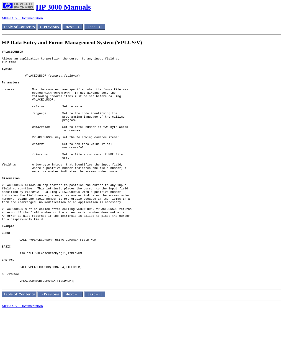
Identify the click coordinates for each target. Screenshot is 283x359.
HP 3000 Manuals (63, 7)
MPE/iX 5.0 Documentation (22, 18)
